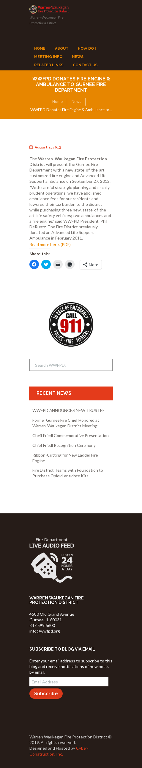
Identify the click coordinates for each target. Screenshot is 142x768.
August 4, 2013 (45, 147)
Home (57, 101)
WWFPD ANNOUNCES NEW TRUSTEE (68, 410)
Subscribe (46, 693)
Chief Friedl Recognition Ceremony (64, 445)
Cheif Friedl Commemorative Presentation (70, 435)
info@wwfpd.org (44, 630)
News (76, 101)
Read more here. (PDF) (50, 244)
